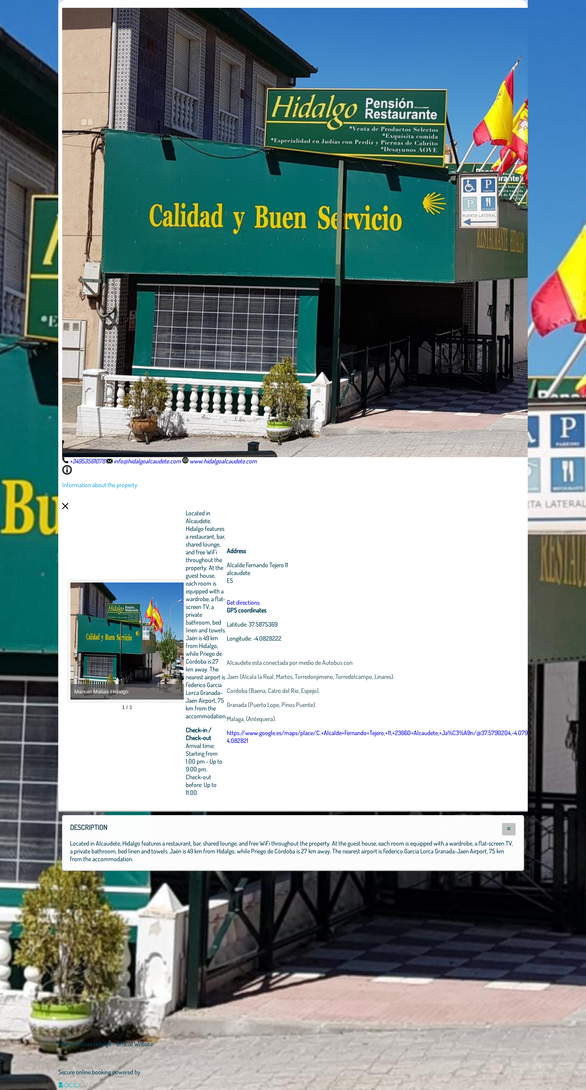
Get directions (286, 602)
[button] (509, 829)
